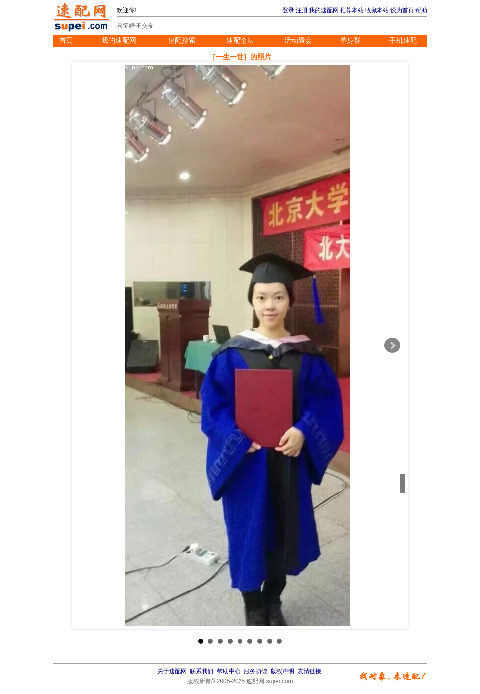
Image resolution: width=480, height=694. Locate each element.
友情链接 (309, 671)
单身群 (350, 40)
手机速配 (403, 40)
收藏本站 (377, 10)
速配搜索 (182, 40)
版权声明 (282, 671)
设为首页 (402, 10)
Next (392, 345)
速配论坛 (240, 40)
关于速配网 (172, 671)
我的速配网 (324, 10)
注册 (302, 10)
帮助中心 (228, 671)
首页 (66, 40)
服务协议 (256, 671)
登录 (288, 10)
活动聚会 (298, 40)
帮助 (421, 10)
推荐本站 (352, 10)
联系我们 (201, 671)
